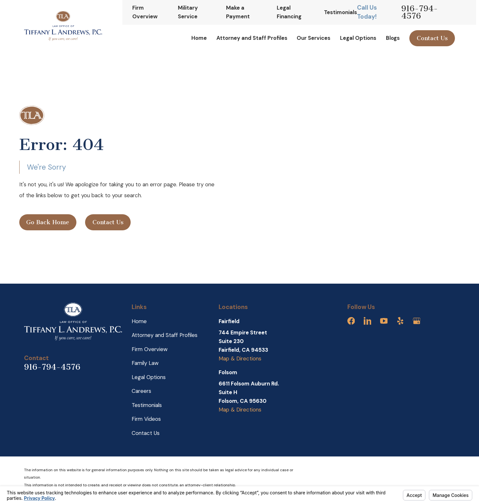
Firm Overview (150, 349)
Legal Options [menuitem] (358, 37)
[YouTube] (384, 321)
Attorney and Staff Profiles (164, 335)
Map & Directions (240, 358)
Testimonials (340, 12)
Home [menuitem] (199, 37)
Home (139, 321)
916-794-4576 (419, 12)
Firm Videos (146, 418)
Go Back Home (47, 222)
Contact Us (432, 38)
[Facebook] (351, 321)
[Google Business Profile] (417, 321)
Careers (141, 390)
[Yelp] (400, 321)
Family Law (145, 363)
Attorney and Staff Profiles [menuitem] (251, 37)
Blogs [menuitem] (393, 37)
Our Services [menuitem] (313, 37)
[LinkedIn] (367, 321)
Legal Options (149, 377)
